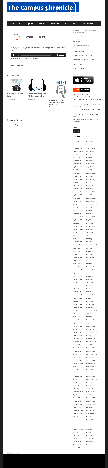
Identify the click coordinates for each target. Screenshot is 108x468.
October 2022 (90, 192)
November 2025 (78, 148)
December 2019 (78, 229)
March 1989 (89, 370)
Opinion (30, 24)
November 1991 (91, 342)
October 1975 (90, 426)
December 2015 (78, 279)
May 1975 (89, 432)
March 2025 (76, 157)
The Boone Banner (78, 68)
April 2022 (89, 195)
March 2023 (89, 185)
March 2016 (76, 276)
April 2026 (76, 142)
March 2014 (89, 301)
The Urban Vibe (77, 64)
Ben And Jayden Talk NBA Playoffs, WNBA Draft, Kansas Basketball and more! (57, 103)
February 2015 (77, 292)
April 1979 (89, 395)
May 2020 (89, 220)
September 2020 (78, 220)
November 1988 (91, 376)
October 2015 (77, 282)
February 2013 (90, 317)
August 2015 (76, 285)
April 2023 (76, 185)
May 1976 (89, 417)
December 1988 (78, 376)
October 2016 (90, 270)
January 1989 (90, 373)
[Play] (14, 55)
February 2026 (77, 145)
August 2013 (76, 314)
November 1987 (78, 382)
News (20, 24)
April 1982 (76, 388)
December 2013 (78, 307)
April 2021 (89, 207)
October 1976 (90, 410)
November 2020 (78, 217)
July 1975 (89, 429)
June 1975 (76, 432)
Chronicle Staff (87, 24)
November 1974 (91, 442)
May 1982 (89, 385)
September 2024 (78, 167)
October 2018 (77, 245)
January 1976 (77, 423)
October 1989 (77, 367)
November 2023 (78, 179)
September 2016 (78, 273)
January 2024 (77, 176)
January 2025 (77, 161)
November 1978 (78, 404)
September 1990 (91, 354)
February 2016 (90, 276)
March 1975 (89, 435)
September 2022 (78, 195)
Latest (76, 90)
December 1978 (91, 401)
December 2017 (91, 254)
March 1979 (76, 398)
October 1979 (90, 392)
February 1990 (77, 360)
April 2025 (89, 154)
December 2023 (91, 176)
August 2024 (90, 167)
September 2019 (91, 232)
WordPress (84, 463)
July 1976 (75, 417)
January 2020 (90, 226)
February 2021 (90, 210)
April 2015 (76, 288)
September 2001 (91, 332)
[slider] (36, 55)
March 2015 (89, 288)
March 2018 (76, 251)
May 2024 (75, 170)
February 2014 (77, 304)
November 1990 (91, 351)
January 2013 (77, 320)
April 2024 (89, 170)
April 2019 (89, 235)
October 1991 (77, 345)
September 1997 (78, 335)
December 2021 (78, 201)
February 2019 (90, 239)
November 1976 (78, 410)
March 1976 (89, 420)
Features (41, 24)
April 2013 (89, 314)
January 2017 (77, 267)
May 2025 (75, 154)
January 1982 (90, 388)
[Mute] (57, 55)
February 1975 (77, 438)
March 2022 (76, 198)
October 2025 (90, 148)
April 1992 (76, 338)
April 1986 (89, 382)
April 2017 (89, 260)
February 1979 (90, 398)
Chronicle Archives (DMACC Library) (84, 55)
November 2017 (78, 257)
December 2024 (91, 161)
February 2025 (90, 157)
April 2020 (76, 223)
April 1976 (76, 420)
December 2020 (91, 214)
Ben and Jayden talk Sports (15, 95)
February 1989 (77, 373)
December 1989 (78, 363)
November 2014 (78, 295)
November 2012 (91, 320)
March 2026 (89, 142)
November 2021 (91, 201)
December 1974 (78, 442)
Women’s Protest (40, 37)
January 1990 (90, 360)
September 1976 (78, 413)
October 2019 (77, 232)
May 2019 (75, 235)
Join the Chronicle (71, 24)
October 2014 (90, 295)
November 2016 (78, 270)
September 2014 (78, 298)
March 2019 (76, 239)
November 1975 (78, 426)
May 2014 (89, 298)
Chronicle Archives (78, 51)
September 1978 (78, 407)
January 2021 (77, 214)
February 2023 (77, 189)
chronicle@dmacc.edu (84, 45)
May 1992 (89, 335)
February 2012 (77, 326)
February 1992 (90, 338)
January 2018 (77, 254)
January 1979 (77, 401)
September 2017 (78, 260)
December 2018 (78, 242)
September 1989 (91, 367)
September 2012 (78, 323)
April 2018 (89, 248)
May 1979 (75, 395)
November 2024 (78, 164)
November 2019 (91, 229)
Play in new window (23, 58)
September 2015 (91, 282)
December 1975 (91, 423)
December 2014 (91, 292)
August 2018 (76, 248)
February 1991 (90, 348)
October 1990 (77, 354)
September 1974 (91, 445)
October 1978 (90, 404)
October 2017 (90, 257)
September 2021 (91, 204)
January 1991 (77, 351)
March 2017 (76, 264)
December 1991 (78, 342)
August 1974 (76, 448)
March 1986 (76, 385)
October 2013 (77, 310)
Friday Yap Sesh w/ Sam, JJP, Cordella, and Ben (37, 95)
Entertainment (54, 24)
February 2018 (90, 251)
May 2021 (75, 207)
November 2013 (91, 307)
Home (11, 24)
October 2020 (90, 217)
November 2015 (91, 279)
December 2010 (91, 326)
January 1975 (90, 438)
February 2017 (90, 264)
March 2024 (76, 173)
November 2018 (91, 242)
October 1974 (77, 445)
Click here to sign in (13, 453)
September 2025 (78, 151)
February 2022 (90, 198)
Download (34, 58)
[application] (38, 55)
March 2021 (76, 210)
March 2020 (89, 223)
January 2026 (90, 145)
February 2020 (77, 226)
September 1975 (78, 429)
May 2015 (89, 285)
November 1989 (91, 363)
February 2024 (90, 173)
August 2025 (90, 151)
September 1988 (91, 379)
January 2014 (90, 304)
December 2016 (91, 267)
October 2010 (77, 329)
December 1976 (91, 407)
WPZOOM (98, 463)
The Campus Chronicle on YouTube (83, 60)
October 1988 (77, 379)
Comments (85, 90)
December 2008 (78, 332)
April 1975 (76, 435)
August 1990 (76, 357)
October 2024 (90, 164)
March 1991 (76, 348)
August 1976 (90, 413)
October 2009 (90, 329)
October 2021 (77, 204)
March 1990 (89, 357)
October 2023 (90, 179)
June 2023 (76, 182)
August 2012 (90, 323)
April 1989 (76, 370)
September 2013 (91, 310)
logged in (18, 125)
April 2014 (76, 301)
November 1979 (78, 392)
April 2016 (89, 273)
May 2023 (89, 182)
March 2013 (76, 317)
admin (18, 39)
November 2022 (78, 192)
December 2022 (91, 189)
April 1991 (89, 345)
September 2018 (91, 245)
